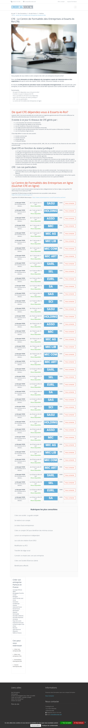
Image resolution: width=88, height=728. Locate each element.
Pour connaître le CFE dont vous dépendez (25, 96)
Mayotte (15, 612)
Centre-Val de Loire (18, 598)
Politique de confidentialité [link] (50, 725)
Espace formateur (72, 1)
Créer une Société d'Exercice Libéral (26, 561)
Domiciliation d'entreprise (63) (17, 660)
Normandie (16, 614)
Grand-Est (15, 602)
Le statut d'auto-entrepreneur (24, 525)
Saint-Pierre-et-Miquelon (17, 630)
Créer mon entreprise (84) (17, 650)
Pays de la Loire (17, 621)
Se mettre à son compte (22, 520)
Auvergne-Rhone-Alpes (17, 590)
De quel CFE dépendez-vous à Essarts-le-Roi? (26, 92)
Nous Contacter (49, 696)
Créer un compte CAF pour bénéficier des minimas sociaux (34, 530)
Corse (14, 600)
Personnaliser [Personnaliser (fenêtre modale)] (35, 725)
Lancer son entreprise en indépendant (27, 535)
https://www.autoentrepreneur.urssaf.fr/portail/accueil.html (48, 197)
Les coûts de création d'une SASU (25, 541)
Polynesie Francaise (18, 622)
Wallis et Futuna (17, 633)
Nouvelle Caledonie (18, 615)
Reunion (15, 628)
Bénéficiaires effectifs (21, 566)
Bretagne (15, 596)
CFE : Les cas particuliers (20, 99)
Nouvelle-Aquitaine (18, 617)
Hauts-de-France (17, 607)
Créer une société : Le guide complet (26, 515)
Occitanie (15, 619)
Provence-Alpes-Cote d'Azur (18, 625)
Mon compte (61, 1)
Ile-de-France (16, 609)
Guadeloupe (16, 603)
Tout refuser (78, 723)
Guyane (15, 605)
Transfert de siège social (22, 551)
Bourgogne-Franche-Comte (18, 594)
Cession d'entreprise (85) (17, 665)
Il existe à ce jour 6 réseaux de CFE (23, 94)
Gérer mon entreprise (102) (17, 655)
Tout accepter (66, 723)
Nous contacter (69, 203)
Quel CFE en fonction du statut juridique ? (25, 97)
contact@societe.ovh (56, 714)
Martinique (16, 610)
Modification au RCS (21, 546)
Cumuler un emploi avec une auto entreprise (29, 556)
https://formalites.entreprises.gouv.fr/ (22, 195)
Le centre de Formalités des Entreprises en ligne (27, 101)
